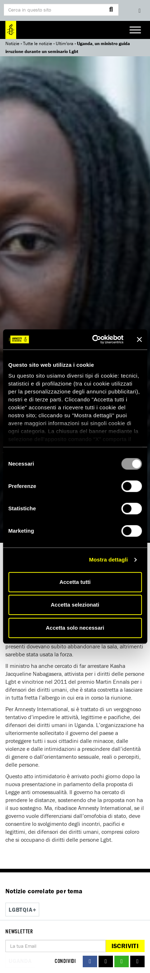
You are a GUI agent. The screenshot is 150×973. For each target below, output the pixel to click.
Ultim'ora (64, 43)
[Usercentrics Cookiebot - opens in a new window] (93, 339)
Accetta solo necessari (75, 628)
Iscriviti (125, 946)
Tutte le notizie (37, 43)
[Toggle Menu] (135, 29)
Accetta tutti (75, 582)
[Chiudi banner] (139, 339)
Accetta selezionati (75, 605)
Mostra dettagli (108, 559)
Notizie (12, 43)
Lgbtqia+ (22, 909)
